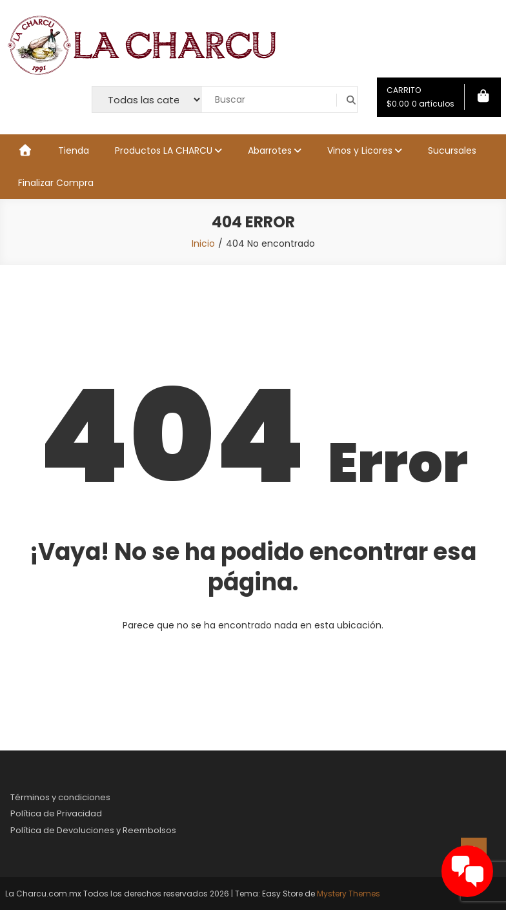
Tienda (73, 150)
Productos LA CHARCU (163, 150)
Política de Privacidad (56, 813)
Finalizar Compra (56, 182)
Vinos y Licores (359, 150)
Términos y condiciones (60, 797)
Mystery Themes (348, 893)
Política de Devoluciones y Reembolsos (93, 830)
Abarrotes (270, 150)
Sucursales (452, 150)
